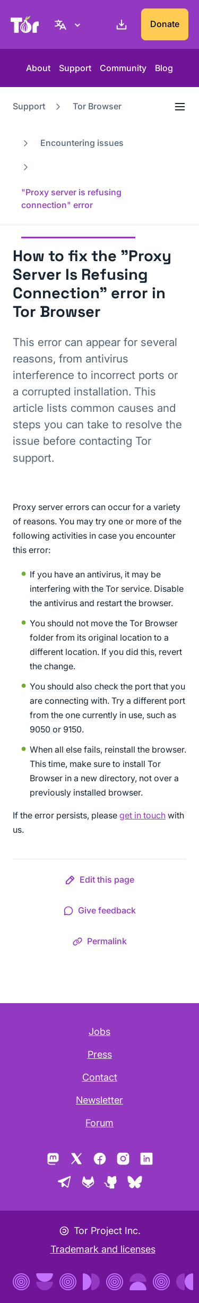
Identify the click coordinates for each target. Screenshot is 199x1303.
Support (75, 68)
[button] (99, 881)
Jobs (99, 1031)
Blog (164, 68)
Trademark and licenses (102, 1249)
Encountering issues (82, 142)
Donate (164, 24)
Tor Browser (97, 106)
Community (123, 68)
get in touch (142, 815)
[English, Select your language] (69, 24)
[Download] (119, 24)
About (38, 68)
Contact (99, 1077)
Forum (99, 1122)
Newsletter (99, 1100)
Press (100, 1054)
